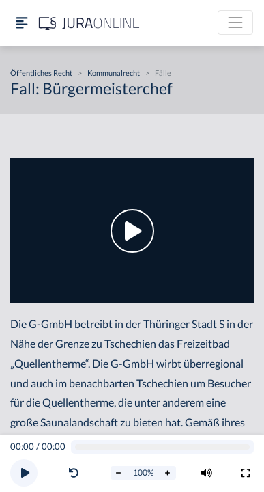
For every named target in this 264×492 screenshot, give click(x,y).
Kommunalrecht (113, 72)
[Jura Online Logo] (89, 22)
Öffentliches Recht (41, 72)
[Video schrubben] (162, 447)
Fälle (163, 72)
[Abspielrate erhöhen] (168, 473)
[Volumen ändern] (207, 473)
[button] (76, 473)
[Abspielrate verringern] (119, 473)
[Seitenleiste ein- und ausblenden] (22, 22)
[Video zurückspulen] (73, 473)
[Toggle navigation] (235, 22)
